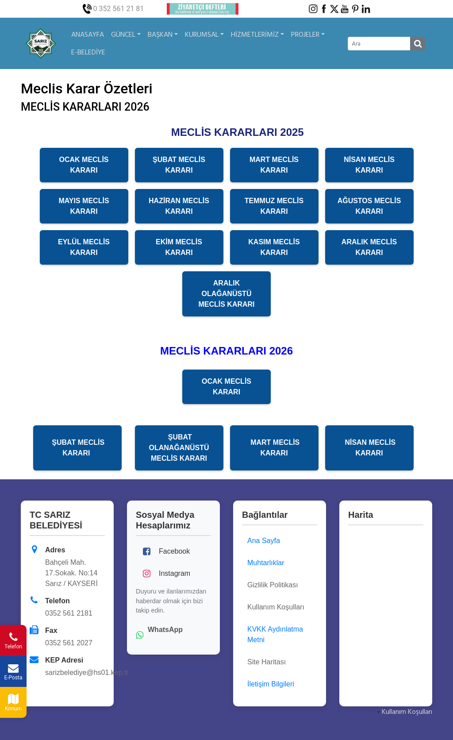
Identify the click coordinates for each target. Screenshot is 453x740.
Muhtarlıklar (265, 563)
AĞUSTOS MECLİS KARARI (369, 206)
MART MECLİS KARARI (274, 165)
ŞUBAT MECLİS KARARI (179, 165)
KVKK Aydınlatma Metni (275, 634)
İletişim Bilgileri (270, 684)
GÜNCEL (126, 34)
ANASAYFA (87, 34)
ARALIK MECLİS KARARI (369, 247)
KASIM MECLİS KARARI (273, 247)
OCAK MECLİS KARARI (84, 165)
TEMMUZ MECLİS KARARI (274, 206)
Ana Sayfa (263, 540)
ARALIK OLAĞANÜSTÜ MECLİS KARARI (226, 293)
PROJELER (308, 34)
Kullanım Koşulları (407, 711)
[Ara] (379, 43)
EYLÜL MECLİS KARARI (84, 247)
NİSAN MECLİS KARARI (369, 165)
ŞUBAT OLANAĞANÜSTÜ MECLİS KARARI (179, 447)
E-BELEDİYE (88, 52)
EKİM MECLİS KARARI (179, 247)
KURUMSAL (204, 34)
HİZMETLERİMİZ (257, 34)
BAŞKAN (163, 34)
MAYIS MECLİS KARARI (83, 206)
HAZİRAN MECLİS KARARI (179, 206)
